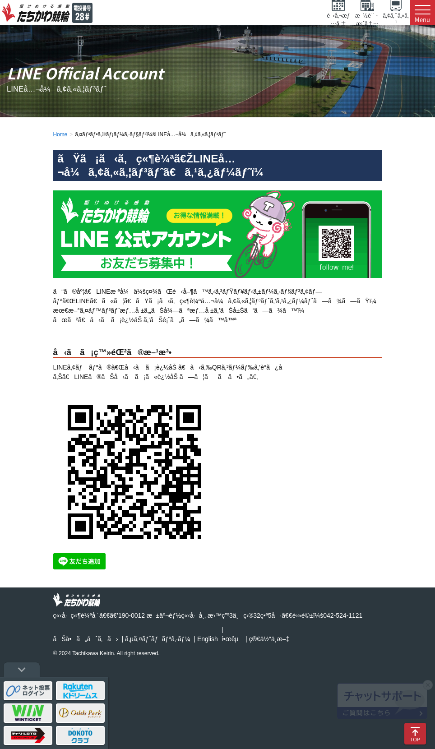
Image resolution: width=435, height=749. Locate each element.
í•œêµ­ (230, 639)
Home (60, 134)
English (207, 639)
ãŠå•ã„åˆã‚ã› (85, 639)
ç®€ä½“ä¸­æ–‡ (269, 639)
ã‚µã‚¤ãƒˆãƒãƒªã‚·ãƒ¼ (157, 639)
